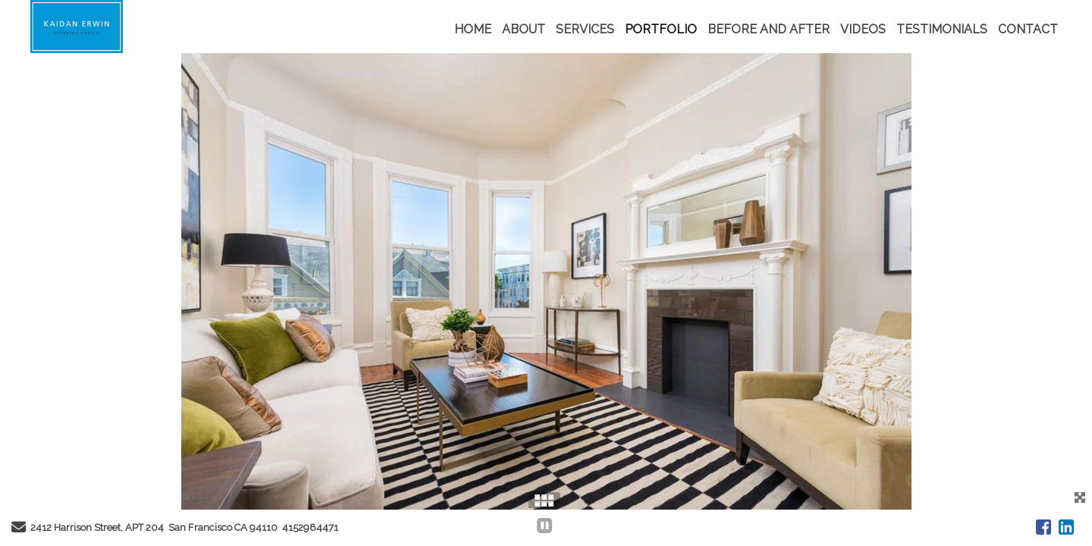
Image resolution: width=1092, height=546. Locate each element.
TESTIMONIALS (941, 29)
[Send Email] (18, 529)
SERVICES (585, 29)
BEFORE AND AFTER (769, 29)
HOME (472, 29)
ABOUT (523, 29)
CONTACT (1028, 29)
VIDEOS (863, 29)
